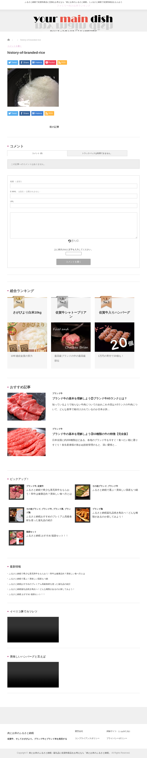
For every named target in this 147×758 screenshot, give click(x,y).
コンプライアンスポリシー (87, 739)
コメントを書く (14, 46)
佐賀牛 (41, 487)
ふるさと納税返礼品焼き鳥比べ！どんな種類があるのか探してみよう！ (42, 590)
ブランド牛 (57, 394)
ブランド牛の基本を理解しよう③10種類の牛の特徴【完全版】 (90, 434)
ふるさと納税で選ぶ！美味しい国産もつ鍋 (115, 490)
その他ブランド (99, 487)
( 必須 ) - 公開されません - (25, 192)
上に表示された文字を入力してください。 (73, 250)
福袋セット (31, 533)
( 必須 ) (16, 182)
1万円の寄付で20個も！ (111, 356)
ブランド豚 (58, 510)
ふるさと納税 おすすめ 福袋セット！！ (47, 536)
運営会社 (79, 732)
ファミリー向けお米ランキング (73, 5)
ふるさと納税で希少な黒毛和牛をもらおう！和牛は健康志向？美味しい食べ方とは (47, 574)
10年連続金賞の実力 (22, 356)
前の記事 (54, 127)
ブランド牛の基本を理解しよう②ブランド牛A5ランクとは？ (89, 399)
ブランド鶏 (97, 510)
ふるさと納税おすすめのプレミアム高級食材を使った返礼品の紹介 (40, 585)
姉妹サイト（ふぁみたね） (119, 732)
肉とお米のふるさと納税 (20, 734)
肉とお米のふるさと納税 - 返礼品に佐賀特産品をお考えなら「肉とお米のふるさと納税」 (70, 754)
